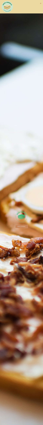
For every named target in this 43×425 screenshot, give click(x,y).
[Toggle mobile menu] (40, 3)
